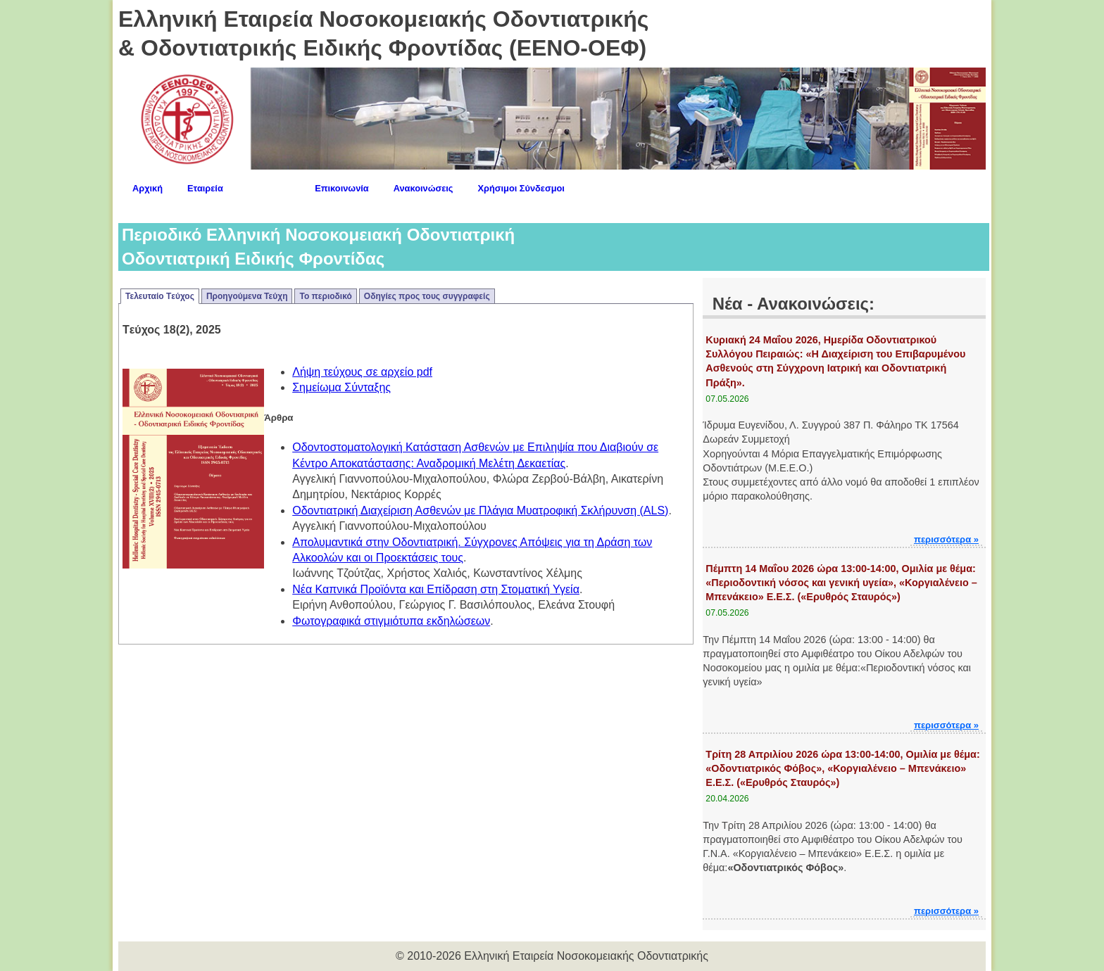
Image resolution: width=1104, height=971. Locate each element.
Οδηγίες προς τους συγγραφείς (427, 296)
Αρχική (147, 188)
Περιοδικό (269, 186)
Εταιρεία (205, 188)
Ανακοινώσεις (423, 188)
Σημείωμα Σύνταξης (341, 387)
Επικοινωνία (341, 188)
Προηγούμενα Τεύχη (247, 296)
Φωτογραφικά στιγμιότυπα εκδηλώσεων (391, 621)
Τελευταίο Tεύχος (159, 296)
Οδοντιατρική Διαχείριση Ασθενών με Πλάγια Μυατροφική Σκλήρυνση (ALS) (480, 510)
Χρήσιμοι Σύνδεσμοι (521, 188)
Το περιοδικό (325, 296)
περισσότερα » (946, 539)
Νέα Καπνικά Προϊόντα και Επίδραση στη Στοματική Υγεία (435, 589)
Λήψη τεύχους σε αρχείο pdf (362, 372)
